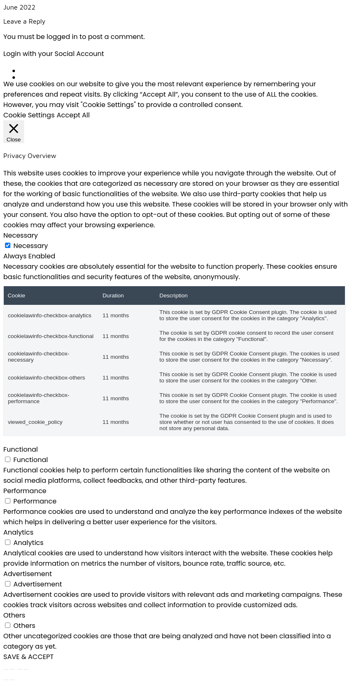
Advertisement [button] (27, 574)
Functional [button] (20, 449)
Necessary (30, 246)
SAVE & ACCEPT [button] (28, 657)
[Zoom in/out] (5, 669)
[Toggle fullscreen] (12, 669)
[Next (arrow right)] (12, 679)
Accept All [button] (73, 115)
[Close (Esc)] (26, 669)
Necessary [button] (20, 235)
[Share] (19, 669)
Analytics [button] (18, 532)
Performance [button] (24, 491)
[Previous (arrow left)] (5, 679)
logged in (62, 36)
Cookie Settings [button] (29, 115)
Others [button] (14, 615)
